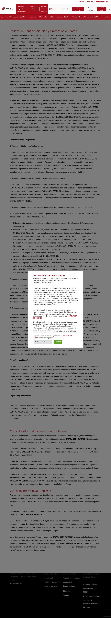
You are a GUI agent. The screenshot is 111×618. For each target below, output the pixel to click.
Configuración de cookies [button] (43, 343)
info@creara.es (101, 2)
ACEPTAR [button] (58, 343)
